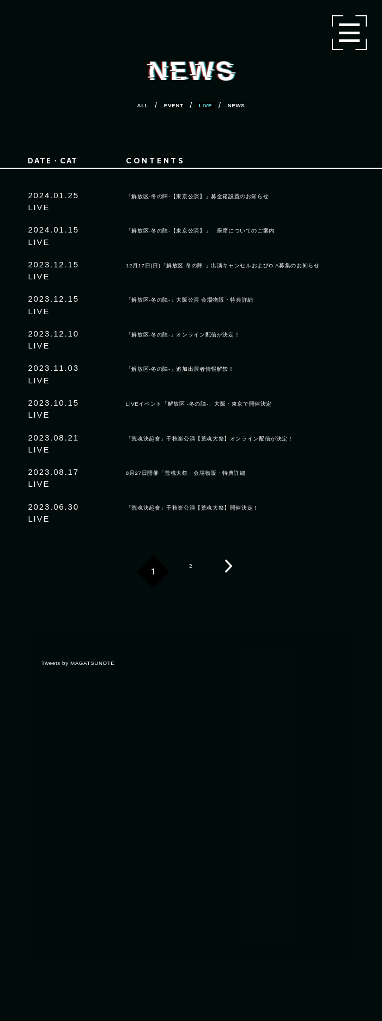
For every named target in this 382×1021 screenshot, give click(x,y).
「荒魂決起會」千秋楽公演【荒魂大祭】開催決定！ (226, 506)
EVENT (166, 104)
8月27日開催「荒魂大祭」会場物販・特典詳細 (216, 471)
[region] (191, 799)
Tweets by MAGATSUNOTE (97, 662)
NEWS (253, 104)
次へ (229, 571)
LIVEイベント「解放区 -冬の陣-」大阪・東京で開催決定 (236, 402)
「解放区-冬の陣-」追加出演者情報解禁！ (207, 367)
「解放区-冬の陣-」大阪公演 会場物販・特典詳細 (222, 298)
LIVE (211, 104)
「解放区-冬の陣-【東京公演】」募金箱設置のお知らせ (233, 195)
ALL (124, 104)
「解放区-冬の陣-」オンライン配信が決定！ (212, 333)
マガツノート (71, 20)
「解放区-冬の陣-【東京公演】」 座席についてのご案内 (237, 229)
